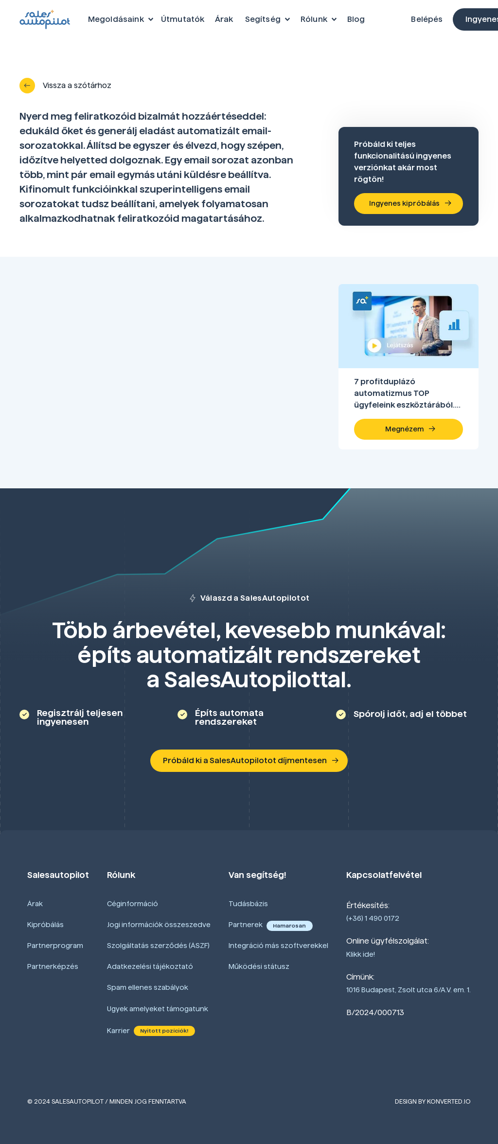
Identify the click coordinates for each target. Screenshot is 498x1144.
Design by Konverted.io (433, 1101)
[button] (119, 19)
